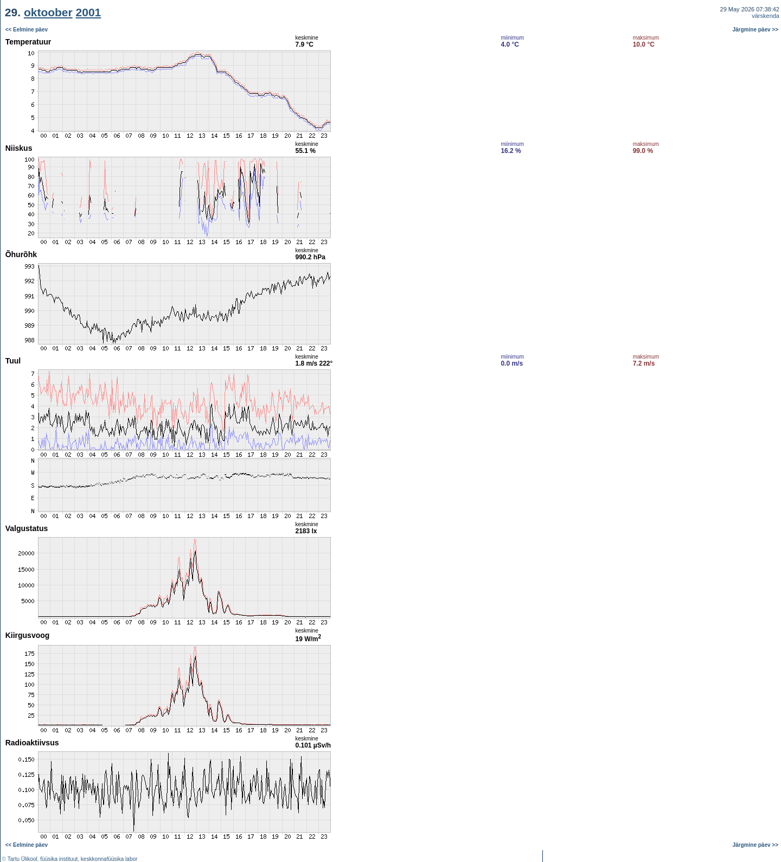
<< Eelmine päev (26, 30)
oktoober (48, 12)
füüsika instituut (59, 859)
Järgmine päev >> (756, 30)
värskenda (765, 15)
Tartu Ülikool (22, 859)
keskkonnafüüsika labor (109, 859)
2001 (88, 12)
